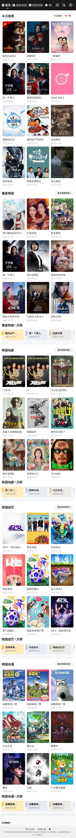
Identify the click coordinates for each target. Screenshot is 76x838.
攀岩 (5, 787)
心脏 (29, 787)
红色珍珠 (31, 233)
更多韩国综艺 (64, 507)
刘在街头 (56, 547)
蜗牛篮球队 (9, 473)
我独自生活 (9, 139)
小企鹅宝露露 (58, 787)
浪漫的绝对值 (58, 275)
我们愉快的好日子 (12, 233)
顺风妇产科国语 (35, 139)
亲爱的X (31, 56)
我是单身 (7, 589)
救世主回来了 (58, 431)
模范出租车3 (9, 56)
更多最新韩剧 (64, 193)
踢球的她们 (33, 589)
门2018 (6, 390)
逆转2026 (56, 316)
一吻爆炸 (56, 56)
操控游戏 (7, 181)
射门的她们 (9, 630)
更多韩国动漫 (64, 664)
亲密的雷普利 (34, 97)
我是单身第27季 (35, 630)
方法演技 (56, 473)
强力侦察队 (33, 275)
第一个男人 (9, 97)
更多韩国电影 (64, 350)
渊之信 (30, 746)
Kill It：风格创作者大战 (62, 630)
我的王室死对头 (11, 316)
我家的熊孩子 (34, 181)
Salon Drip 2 (57, 97)
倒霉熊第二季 (34, 704)
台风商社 (56, 139)
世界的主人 (33, 473)
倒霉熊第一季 (58, 704)
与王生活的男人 (59, 390)
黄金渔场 (31, 547)
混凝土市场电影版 (12, 431)
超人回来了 (57, 589)
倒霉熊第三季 (10, 704)
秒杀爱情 (56, 233)
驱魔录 (54, 746)
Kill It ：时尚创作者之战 (14, 547)
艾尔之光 (7, 746)
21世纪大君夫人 (35, 316)
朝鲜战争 (31, 431)
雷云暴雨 (56, 181)
